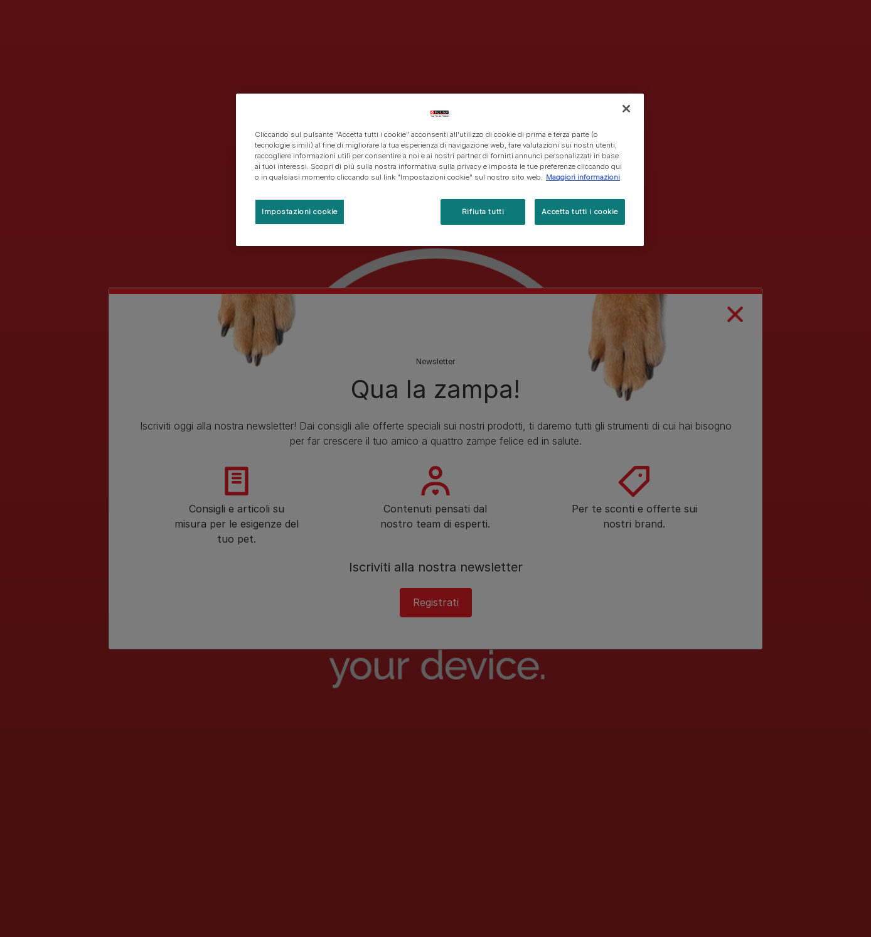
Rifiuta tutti (483, 211)
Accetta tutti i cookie (580, 211)
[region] (440, 170)
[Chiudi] (626, 108)
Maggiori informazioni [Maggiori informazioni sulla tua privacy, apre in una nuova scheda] (583, 177)
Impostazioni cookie (300, 211)
